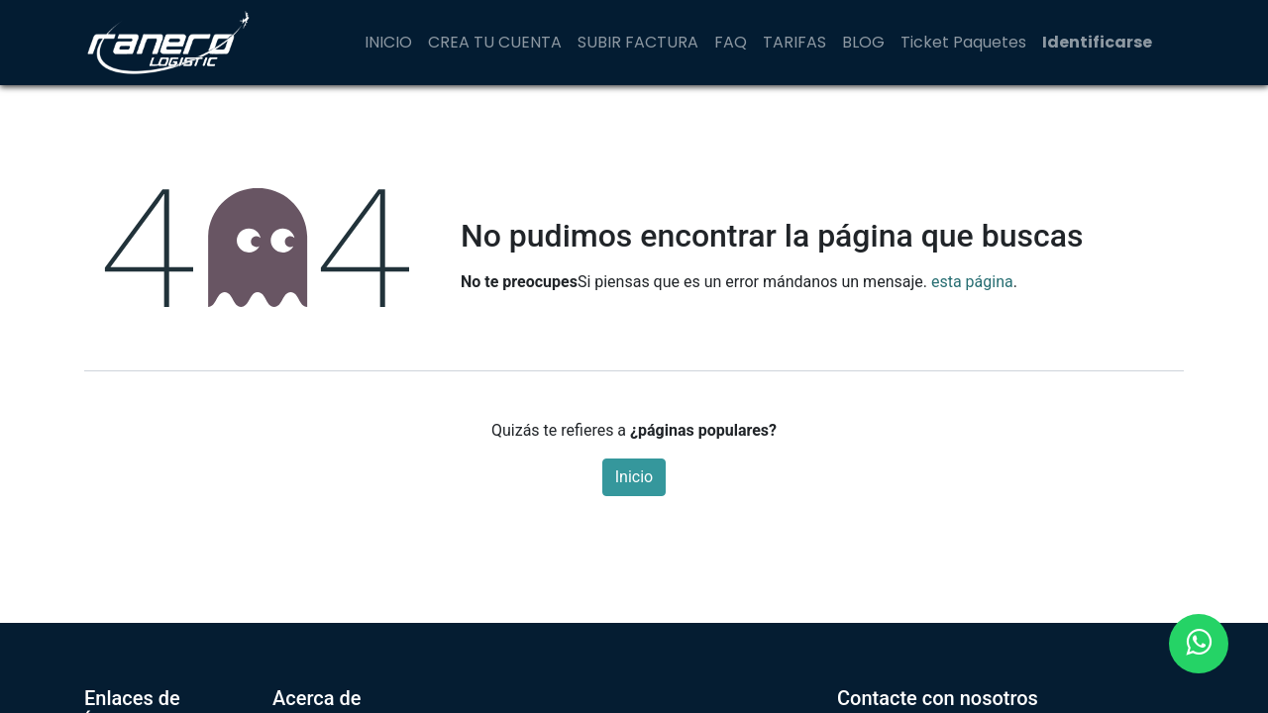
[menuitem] (388, 42)
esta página (972, 281)
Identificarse (1097, 42)
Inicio (634, 476)
